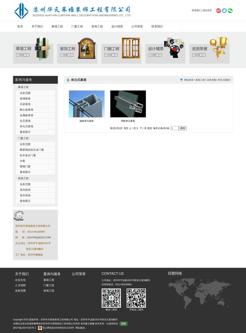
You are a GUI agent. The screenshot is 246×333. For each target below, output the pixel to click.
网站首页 (189, 80)
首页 (20, 26)
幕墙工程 (57, 26)
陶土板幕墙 (26, 109)
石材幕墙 (25, 104)
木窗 (22, 161)
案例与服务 (23, 80)
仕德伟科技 (112, 323)
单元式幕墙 (26, 126)
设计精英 (117, 26)
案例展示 (25, 132)
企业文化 (20, 280)
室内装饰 (25, 189)
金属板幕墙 (26, 115)
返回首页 (207, 10)
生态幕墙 (25, 120)
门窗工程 (77, 26)
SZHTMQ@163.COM (39, 237)
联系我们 (196, 10)
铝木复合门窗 (28, 155)
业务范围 (25, 93)
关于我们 (37, 26)
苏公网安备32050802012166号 (58, 327)
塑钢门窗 (25, 166)
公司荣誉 (137, 26)
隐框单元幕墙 (87, 121)
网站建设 (80, 327)
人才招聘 (20, 285)
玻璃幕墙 (25, 98)
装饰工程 (97, 26)
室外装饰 (25, 195)
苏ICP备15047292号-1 (24, 327)
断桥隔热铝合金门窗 (32, 149)
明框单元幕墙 (128, 121)
